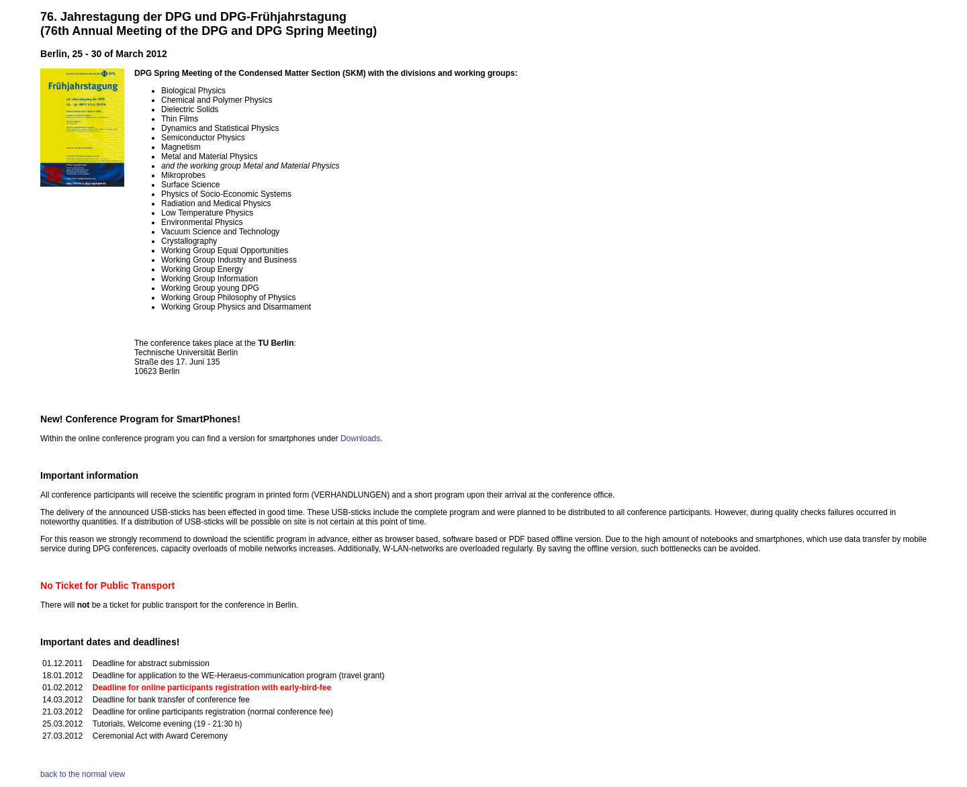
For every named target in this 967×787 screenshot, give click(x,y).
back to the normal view (82, 774)
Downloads (360, 438)
